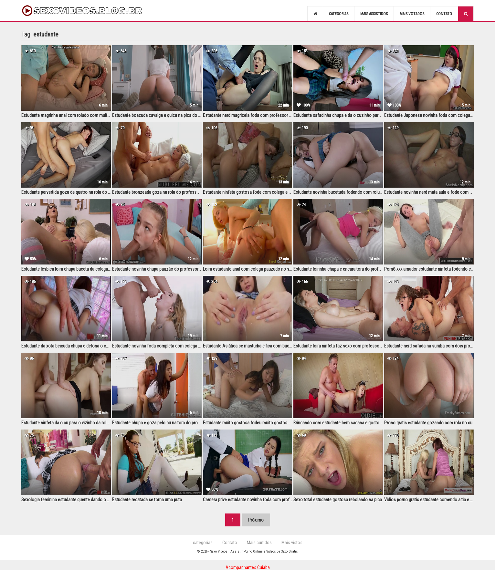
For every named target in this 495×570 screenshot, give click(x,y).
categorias (203, 542)
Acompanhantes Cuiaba (248, 567)
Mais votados (412, 14)
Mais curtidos (259, 542)
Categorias (338, 14)
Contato (444, 14)
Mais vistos (291, 542)
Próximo (256, 520)
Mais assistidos (374, 14)
